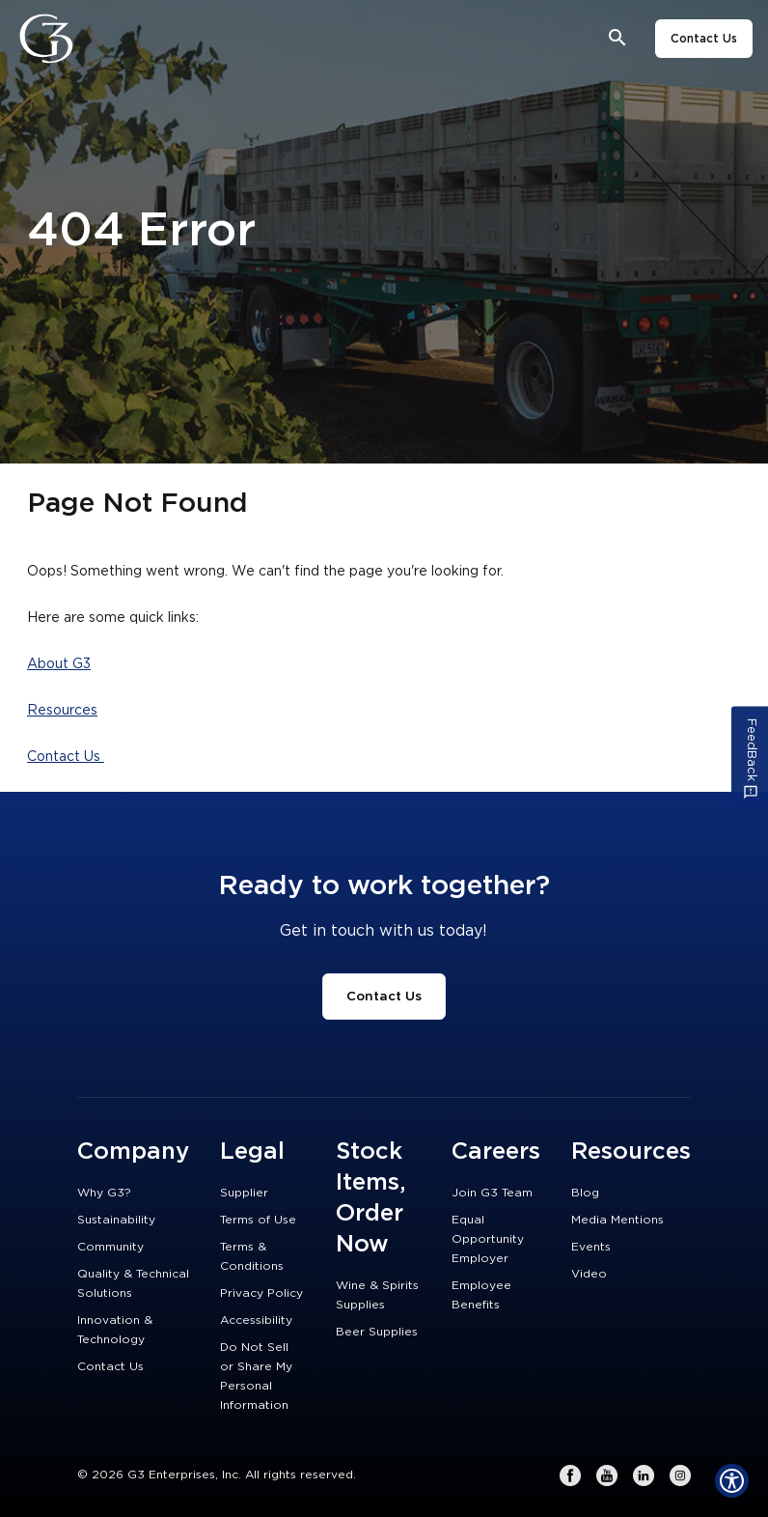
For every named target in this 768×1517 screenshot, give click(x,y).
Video (589, 1273)
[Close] (99, 38)
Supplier (244, 1192)
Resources (62, 710)
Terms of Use (258, 1219)
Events (591, 1246)
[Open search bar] (618, 38)
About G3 (59, 664)
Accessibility (256, 1320)
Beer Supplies (377, 1331)
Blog (585, 1192)
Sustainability (116, 1219)
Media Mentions (617, 1219)
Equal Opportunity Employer (488, 1239)
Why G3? (104, 1192)
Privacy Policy (261, 1293)
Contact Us (704, 38)
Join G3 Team (492, 1192)
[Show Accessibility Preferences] (732, 1481)
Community (110, 1246)
